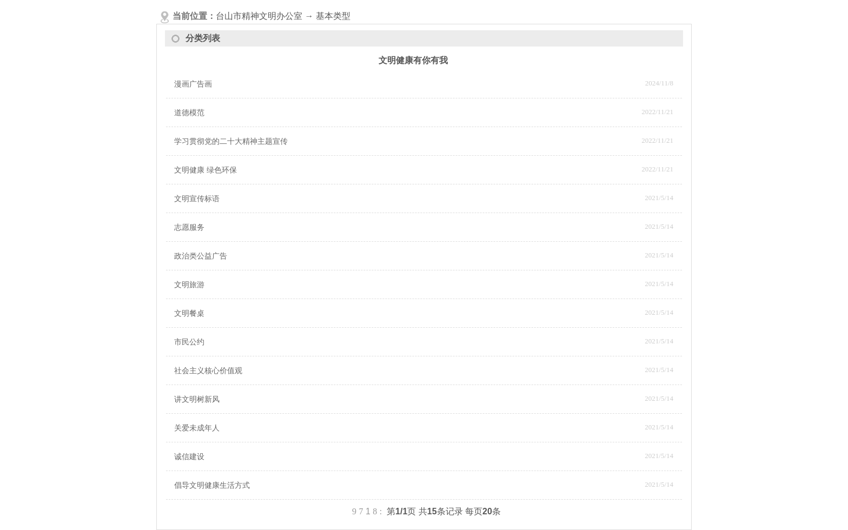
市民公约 (189, 342)
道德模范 (189, 113)
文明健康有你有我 (413, 60)
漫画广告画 (193, 84)
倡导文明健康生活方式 (212, 485)
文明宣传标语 (197, 199)
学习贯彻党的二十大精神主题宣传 (231, 141)
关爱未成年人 (197, 428)
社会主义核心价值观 (208, 371)
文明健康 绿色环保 (205, 170)
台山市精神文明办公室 (259, 16)
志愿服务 (189, 227)
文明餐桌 (189, 313)
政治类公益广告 (200, 256)
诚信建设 (189, 457)
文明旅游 (189, 285)
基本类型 (333, 16)
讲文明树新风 (197, 399)
